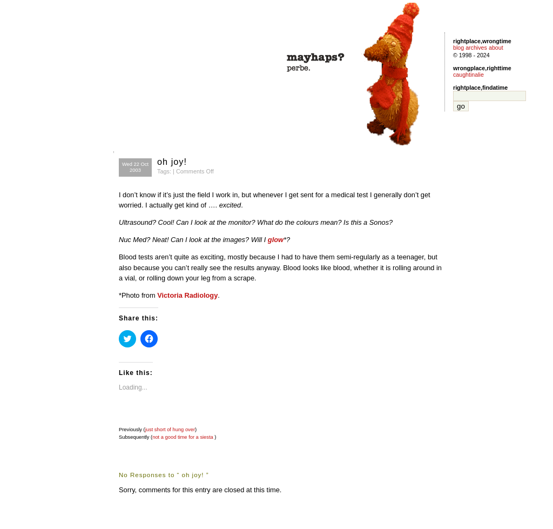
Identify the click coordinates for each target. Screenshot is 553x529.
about (496, 47)
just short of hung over (170, 429)
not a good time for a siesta (182, 437)
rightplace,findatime (480, 87)
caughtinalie (468, 74)
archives (476, 47)
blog (458, 47)
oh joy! (172, 161)
